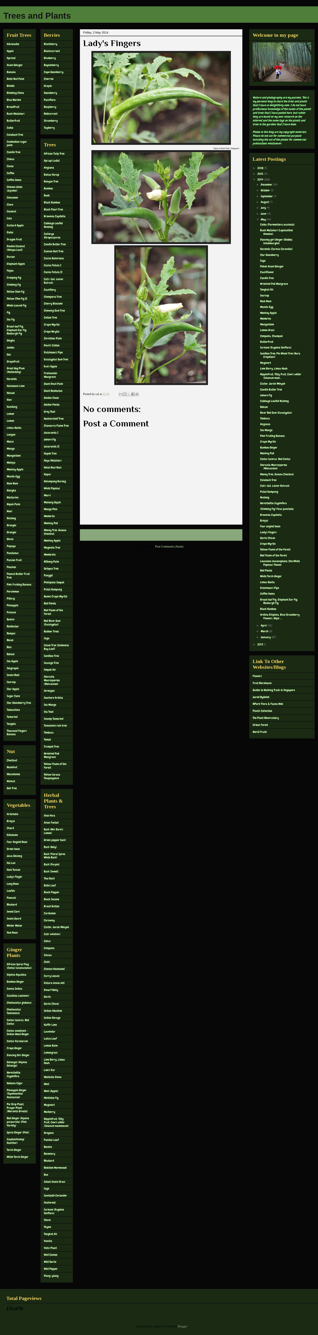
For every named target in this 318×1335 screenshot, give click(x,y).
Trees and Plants (37, 15)
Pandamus (13, 553)
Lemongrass (51, 1052)
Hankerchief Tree (54, 419)
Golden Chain (51, 398)
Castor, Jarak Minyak (56, 927)
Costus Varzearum (17, 1041)
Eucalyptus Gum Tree (56, 359)
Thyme (47, 1227)
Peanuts (11, 898)
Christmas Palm (53, 338)
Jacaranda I (51, 433)
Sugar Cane (13, 696)
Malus (10, 441)
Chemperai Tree (53, 297)
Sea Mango (50, 705)
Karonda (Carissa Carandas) (276, 249)
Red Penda (50, 603)
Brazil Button (51, 906)
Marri (47, 495)
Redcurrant (50, 114)
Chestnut (12, 760)
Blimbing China (15, 93)
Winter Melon (14, 925)
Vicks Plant (50, 1248)
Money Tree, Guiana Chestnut (55, 532)
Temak (47, 739)
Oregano (49, 1133)
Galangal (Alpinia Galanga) (17, 1064)
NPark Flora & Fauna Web (268, 704)
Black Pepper (51, 892)
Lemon (10, 414)
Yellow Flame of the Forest (55, 765)
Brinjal (11, 821)
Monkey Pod (51, 523)
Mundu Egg (13, 476)
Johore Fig (50, 439)
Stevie (47, 1220)
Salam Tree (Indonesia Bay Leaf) (56, 647)
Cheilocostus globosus (19, 1003)
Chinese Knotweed (54, 969)
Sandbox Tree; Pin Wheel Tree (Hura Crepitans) (280, 355)
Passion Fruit (14, 560)
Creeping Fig (14, 277)
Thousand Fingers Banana (17, 732)
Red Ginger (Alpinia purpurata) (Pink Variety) (18, 1121)
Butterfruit (13, 121)
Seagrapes (13, 668)
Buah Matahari (15, 114)
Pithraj (11, 598)
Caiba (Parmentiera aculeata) (277, 224)
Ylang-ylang (51, 1276)
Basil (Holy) (50, 847)
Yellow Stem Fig (15, 292)
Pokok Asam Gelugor (272, 266)
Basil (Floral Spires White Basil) (54, 855)
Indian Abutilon (53, 1011)
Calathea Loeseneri (18, 996)
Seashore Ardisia (53, 698)
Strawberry (51, 121)
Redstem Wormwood (55, 1168)
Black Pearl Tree (53, 209)
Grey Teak (49, 411)
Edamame (12, 835)
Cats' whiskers (52, 934)
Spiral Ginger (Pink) (18, 1132)
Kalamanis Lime (16, 386)
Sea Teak (49, 712)
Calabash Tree (15, 135)
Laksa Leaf (50, 1038)
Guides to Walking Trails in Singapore (274, 690)
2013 (260, 644)
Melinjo (11, 462)
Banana (11, 72)
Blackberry (50, 44)
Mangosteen (14, 455)
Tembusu (49, 732)
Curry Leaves (52, 976)
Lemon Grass (267, 330)
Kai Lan (11, 863)
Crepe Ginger (14, 1048)
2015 (260, 174)
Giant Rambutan (53, 391)
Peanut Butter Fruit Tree (18, 575)
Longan (11, 434)
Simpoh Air (50, 670)
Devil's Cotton (52, 345)
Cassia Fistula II (53, 272)
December (267, 184)
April (264, 625)
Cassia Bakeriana (54, 258)
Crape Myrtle (52, 324)
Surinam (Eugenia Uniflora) (54, 1211)
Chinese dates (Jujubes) (14, 188)
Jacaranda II (51, 446)
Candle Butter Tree (55, 244)
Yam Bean (12, 932)
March (265, 631)
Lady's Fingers (268, 532)
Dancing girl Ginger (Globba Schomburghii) (276, 241)
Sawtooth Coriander (55, 1195)
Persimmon (13, 591)
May (263, 219)
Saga (46, 638)
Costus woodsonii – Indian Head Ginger (18, 1032)
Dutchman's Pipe (53, 352)
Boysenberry (51, 65)
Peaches (11, 567)
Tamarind (12, 717)
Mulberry (49, 1112)
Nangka (11, 490)
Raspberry (50, 107)
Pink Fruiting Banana (19, 584)
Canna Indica (14, 989)
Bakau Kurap (51, 174)
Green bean (13, 849)
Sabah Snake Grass (54, 1182)
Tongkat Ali (50, 1234)
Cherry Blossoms (53, 303)
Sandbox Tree (51, 656)
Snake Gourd (14, 918)
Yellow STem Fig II (17, 299)
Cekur (47, 941)
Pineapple (12, 605)
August (265, 202)
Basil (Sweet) (51, 871)
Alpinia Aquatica (16, 975)
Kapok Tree (50, 453)
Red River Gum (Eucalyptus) (52, 622)
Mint (46, 1084)
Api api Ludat (52, 160)
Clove (10, 204)
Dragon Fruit (14, 239)
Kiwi (9, 400)
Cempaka (49, 948)
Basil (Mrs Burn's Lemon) (53, 831)
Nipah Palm (13, 504)
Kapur (47, 474)
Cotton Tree (50, 317)
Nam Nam (12, 483)
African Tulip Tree (54, 153)
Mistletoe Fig (51, 1098)
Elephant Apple (16, 264)
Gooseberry (50, 93)
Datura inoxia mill (54, 983)
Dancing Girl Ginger (18, 1055)
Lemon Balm (51, 1045)
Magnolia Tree (52, 547)
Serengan (49, 691)
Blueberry (50, 58)
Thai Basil (49, 878)
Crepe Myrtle (268, 544)
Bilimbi (10, 86)
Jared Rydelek (261, 697)
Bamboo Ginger (15, 982)
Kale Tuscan (13, 870)
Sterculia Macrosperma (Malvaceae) (52, 680)
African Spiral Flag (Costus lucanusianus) (19, 966)
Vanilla (48, 1241)
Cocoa (10, 166)
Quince (10, 619)
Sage (46, 1188)
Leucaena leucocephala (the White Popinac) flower (280, 563)
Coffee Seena (14, 180)
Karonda (12, 379)
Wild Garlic (50, 1262)
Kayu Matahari (52, 460)
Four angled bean (270, 526)
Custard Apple (15, 225)
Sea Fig (11, 319)
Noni (9, 511)
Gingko (11, 340)
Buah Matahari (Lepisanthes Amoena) (276, 232)
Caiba (10, 128)
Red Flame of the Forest (53, 612)
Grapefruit (13, 361)
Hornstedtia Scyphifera (13, 1074)
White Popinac (52, 488)
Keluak (11, 393)
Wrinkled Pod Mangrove (51, 755)
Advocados (13, 44)
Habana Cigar (15, 1083)
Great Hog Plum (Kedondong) (16, 370)
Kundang (12, 407)
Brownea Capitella (55, 216)
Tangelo (11, 724)
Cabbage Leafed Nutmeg (53, 225)
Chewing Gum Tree (54, 310)
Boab (47, 195)
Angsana (49, 167)
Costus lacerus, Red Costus (18, 1022)
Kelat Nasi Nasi (52, 467)
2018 (260, 168)
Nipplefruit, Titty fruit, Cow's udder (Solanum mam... (280, 376)
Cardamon (50, 913)
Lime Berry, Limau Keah (54, 1061)
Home (162, 535)
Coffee (10, 173)
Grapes (48, 86)
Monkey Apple (15, 469)
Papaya (11, 546)
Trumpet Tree (51, 746)
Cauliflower (267, 272)
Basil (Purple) (52, 864)
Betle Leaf (50, 885)
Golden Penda (52, 404)
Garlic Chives (51, 1004)
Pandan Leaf (51, 1140)
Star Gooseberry (269, 255)
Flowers (257, 676)
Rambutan (13, 626)
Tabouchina (13, 710)
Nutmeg (11, 518)
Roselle (48, 1147)
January (266, 637)
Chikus (10, 159)
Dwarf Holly (51, 990)
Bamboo (48, 188)
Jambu (10, 347)
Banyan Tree (51, 181)
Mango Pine (50, 509)
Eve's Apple (50, 366)
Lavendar (49, 1031)
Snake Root (13, 675)
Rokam (10, 654)
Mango (11, 448)
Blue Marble (14, 100)
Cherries (49, 79)
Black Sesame (51, 899)
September (267, 196)
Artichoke (12, 814)
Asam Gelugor (15, 65)
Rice (9, 647)
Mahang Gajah (52, 502)
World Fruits (260, 732)
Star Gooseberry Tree (19, 703)
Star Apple (13, 689)
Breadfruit (13, 107)
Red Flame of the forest (273, 555)
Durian (11, 257)
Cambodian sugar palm (17, 143)
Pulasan (11, 612)
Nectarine (12, 497)
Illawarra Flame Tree (56, 426)
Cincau (48, 955)
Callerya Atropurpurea (52, 235)
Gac (9, 354)
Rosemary (49, 1154)
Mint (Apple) (51, 1091)
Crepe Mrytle (51, 331)
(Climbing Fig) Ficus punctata (277, 509)
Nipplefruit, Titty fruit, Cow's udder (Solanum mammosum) (56, 1122)
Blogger (182, 1326)
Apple (10, 51)
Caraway (49, 920)
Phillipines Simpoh (54, 582)
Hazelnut (12, 767)
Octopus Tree (51, 568)
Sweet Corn (13, 911)
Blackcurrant (52, 51)
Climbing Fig (14, 284)
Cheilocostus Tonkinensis (14, 1011)
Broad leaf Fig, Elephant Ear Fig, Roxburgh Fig (17, 330)
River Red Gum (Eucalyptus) (276, 413)
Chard (10, 828)
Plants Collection (262, 711)
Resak (10, 640)
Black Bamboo (52, 202)
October (266, 190)
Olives (10, 539)
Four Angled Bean (17, 842)
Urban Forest (260, 725)
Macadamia (13, 774)
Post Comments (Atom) (169, 546)
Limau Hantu (14, 428)
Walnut (11, 781)
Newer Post (91, 535)
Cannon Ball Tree (53, 251)
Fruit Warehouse (262, 683)
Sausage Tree (51, 663)
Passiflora (50, 100)
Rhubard (12, 904)
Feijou (10, 270)
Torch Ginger (14, 1150)
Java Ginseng (14, 856)
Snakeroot (50, 1202)
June (264, 214)
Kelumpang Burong (55, 481)
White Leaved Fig (16, 305)
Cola (9, 218)
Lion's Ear (49, 1070)
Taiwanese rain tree (55, 725)
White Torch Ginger (17, 1157)
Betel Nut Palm (15, 79)
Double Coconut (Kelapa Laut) (16, 248)
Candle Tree (13, 152)
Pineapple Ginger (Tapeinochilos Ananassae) (16, 1093)
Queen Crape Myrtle (55, 596)
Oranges (11, 525)
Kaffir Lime (50, 1025)
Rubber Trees (51, 631)
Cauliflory (50, 290)
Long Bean (13, 884)
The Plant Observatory (266, 718)
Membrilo (49, 516)
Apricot (11, 58)
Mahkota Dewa (52, 1077)
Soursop (11, 682)
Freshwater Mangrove (50, 375)
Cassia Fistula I (52, 265)
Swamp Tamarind (53, 719)
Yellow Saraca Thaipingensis (52, 776)
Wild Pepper (51, 1269)
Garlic (47, 997)
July (263, 208)
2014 (260, 179)
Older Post (231, 535)
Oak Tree (12, 788)
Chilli (47, 962)
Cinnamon (12, 197)
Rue (46, 1175)
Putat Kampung (53, 589)
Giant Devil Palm (53, 384)
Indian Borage (52, 1018)
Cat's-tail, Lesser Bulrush (53, 281)
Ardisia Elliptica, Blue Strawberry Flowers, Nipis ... (280, 616)
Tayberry (49, 128)
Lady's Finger (14, 877)
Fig (8, 312)
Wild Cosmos (50, 1255)
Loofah (11, 891)
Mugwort (49, 1105)
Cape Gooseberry (53, 72)
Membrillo (50, 554)
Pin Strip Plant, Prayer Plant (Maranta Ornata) (17, 1107)
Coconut (11, 211)
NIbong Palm (51, 561)
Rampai (11, 633)
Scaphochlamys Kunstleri (15, 1141)
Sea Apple (12, 661)
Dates (10, 232)
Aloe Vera (49, 815)
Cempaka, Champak (271, 336)
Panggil (48, 575)
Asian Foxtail (51, 822)
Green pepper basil (55, 840)
